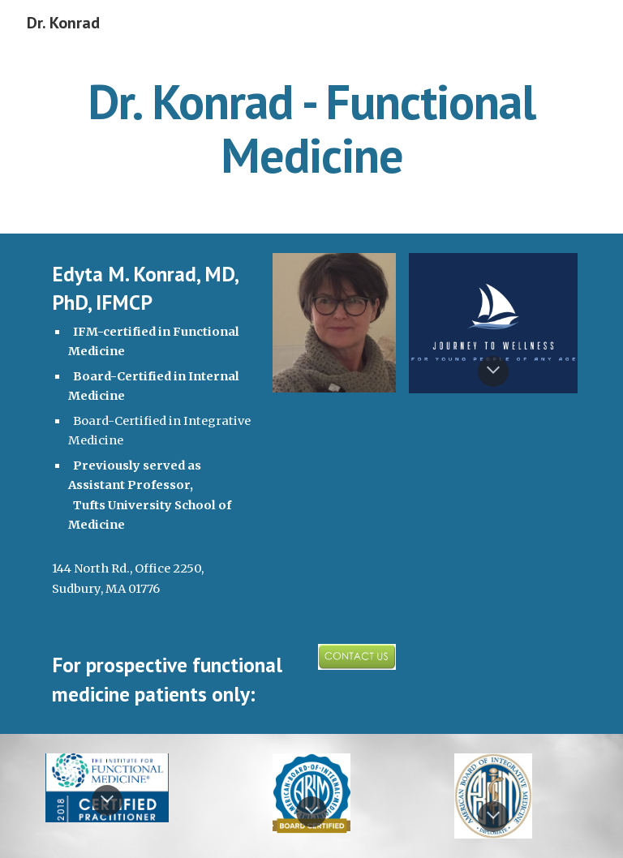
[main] (311, 128)
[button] (493, 371)
